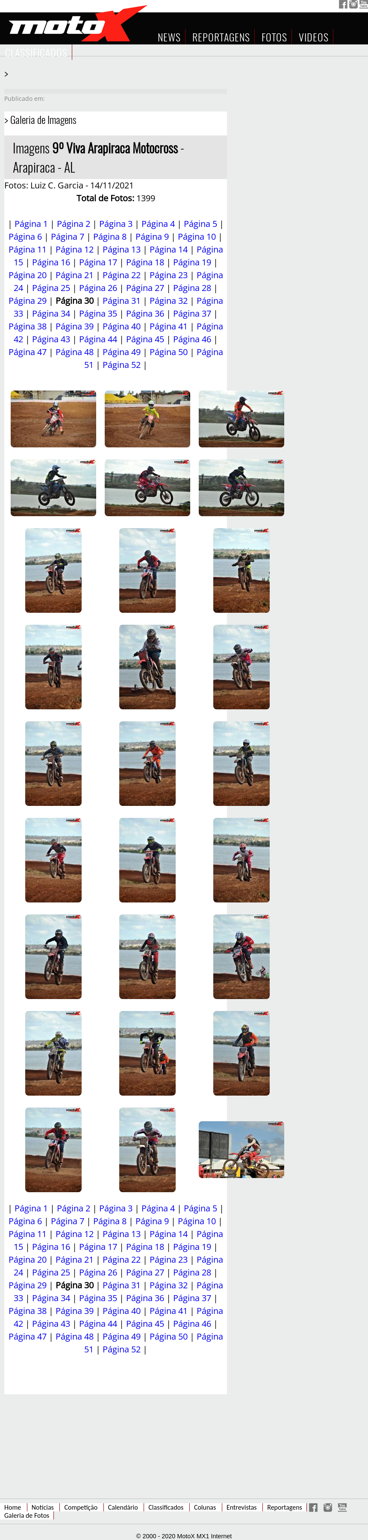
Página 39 (75, 326)
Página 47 (28, 352)
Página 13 (122, 249)
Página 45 (145, 339)
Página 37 (192, 313)
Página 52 (122, 364)
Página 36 (145, 313)
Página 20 (28, 275)
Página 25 (51, 288)
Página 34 (51, 313)
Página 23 (169, 275)
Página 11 (28, 249)
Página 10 (197, 236)
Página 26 (98, 288)
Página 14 (169, 249)
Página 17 (98, 262)
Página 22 (122, 275)
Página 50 (169, 352)
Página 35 (98, 313)
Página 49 (122, 352)
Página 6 (25, 236)
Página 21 (75, 275)
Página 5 (200, 223)
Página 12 (75, 249)
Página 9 (152, 236)
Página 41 (169, 326)
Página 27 (145, 288)
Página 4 (158, 223)
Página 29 (28, 300)
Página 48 (75, 352)
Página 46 (192, 339)
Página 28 (192, 288)
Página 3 (115, 223)
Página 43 (51, 339)
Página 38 (28, 326)
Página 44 (98, 339)
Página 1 (31, 223)
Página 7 (67, 236)
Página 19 (192, 262)
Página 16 (51, 262)
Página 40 (122, 326)
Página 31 (122, 300)
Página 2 (73, 223)
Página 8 (110, 236)
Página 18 (145, 262)
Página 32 (169, 300)
